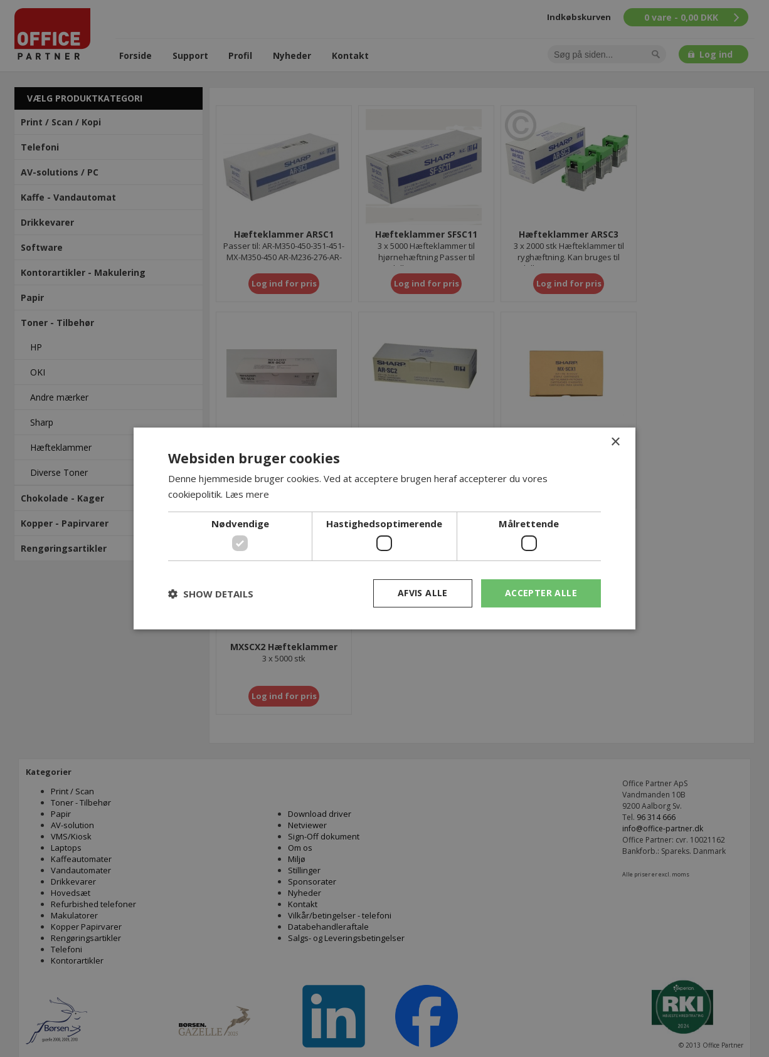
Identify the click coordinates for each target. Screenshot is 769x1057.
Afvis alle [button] (423, 593)
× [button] (615, 442)
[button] (210, 593)
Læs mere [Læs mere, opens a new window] (247, 494)
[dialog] (384, 528)
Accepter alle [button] (541, 593)
